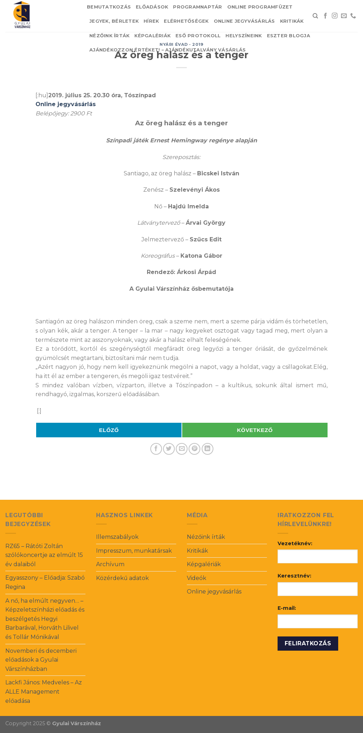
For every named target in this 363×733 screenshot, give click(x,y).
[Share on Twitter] (169, 449)
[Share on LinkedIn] (207, 449)
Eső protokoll (197, 35)
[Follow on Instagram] (334, 16)
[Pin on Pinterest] (194, 449)
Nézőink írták (109, 35)
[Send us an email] (344, 16)
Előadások (152, 7)
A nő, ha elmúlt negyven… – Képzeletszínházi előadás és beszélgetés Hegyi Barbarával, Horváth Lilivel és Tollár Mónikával (44, 618)
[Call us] (353, 16)
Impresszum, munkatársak (134, 550)
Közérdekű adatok (122, 578)
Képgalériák (152, 35)
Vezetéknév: (295, 543)
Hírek (151, 21)
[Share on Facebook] (156, 449)
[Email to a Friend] (182, 449)
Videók (196, 578)
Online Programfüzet (260, 7)
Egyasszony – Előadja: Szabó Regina (45, 582)
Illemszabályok (117, 537)
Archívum (110, 564)
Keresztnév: (294, 576)
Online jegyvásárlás (244, 21)
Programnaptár (197, 7)
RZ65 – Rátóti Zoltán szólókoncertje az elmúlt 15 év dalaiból (44, 555)
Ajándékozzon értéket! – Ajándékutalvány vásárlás (167, 50)
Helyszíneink (243, 35)
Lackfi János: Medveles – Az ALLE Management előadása (43, 691)
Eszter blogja (288, 35)
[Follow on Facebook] (325, 16)
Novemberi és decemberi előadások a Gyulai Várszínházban (41, 659)
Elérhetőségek (186, 21)
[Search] (315, 16)
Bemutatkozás (109, 7)
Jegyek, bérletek (114, 21)
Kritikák (292, 21)
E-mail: (287, 608)
